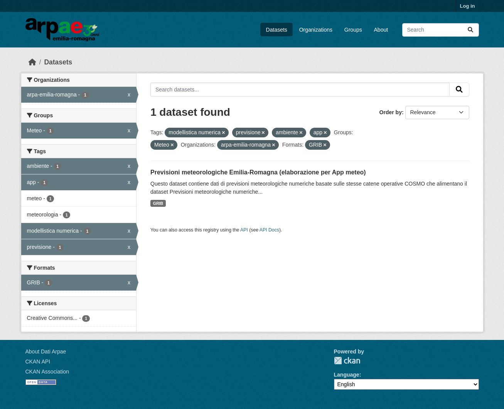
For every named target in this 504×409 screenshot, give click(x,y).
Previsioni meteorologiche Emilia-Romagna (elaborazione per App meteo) (258, 172)
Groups (353, 30)
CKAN (347, 361)
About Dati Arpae (45, 351)
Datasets (276, 30)
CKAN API (38, 361)
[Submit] (470, 30)
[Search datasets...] (440, 30)
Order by (390, 112)
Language (346, 375)
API (244, 230)
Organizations (315, 30)
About (381, 30)
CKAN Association (47, 371)
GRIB (158, 203)
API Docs (269, 230)
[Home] (32, 62)
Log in (467, 6)
